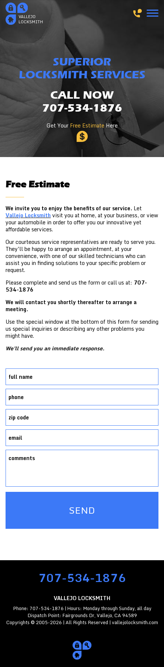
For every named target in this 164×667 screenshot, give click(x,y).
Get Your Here (82, 125)
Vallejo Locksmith (28, 215)
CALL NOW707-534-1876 (82, 102)
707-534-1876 (82, 578)
